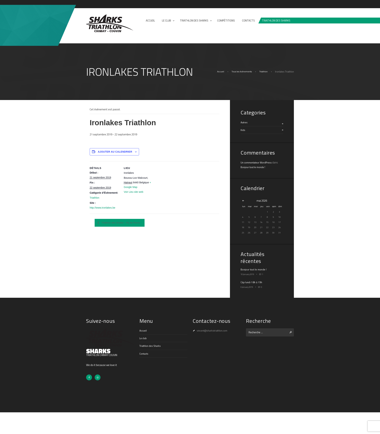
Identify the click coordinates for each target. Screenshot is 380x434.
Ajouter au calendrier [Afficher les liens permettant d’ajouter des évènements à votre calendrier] (115, 151)
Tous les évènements (240, 71)
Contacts (144, 353)
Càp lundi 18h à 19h (252, 282)
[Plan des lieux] (176, 177)
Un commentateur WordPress (258, 162)
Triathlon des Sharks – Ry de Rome (124, 223)
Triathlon (263, 71)
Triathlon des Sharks (151, 346)
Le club (143, 338)
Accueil (218, 71)
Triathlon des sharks (276, 20)
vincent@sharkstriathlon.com (214, 330)
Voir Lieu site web (133, 191)
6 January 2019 (248, 287)
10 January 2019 (249, 274)
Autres (245, 122)
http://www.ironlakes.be (102, 207)
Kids (243, 130)
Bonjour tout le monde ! (254, 167)
